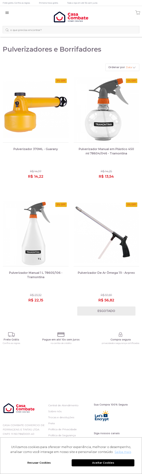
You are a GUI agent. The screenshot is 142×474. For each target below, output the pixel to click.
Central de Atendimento (63, 405)
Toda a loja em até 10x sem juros (82, 3)
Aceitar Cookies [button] (103, 462)
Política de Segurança (62, 435)
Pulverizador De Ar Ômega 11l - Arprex (106, 273)
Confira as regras (11, 343)
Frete (51, 423)
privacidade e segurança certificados (120, 343)
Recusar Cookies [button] (39, 462)
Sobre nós (54, 411)
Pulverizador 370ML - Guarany (35, 149)
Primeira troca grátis (48, 3)
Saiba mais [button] (123, 452)
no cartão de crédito (61, 343)
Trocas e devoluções (61, 417)
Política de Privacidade (62, 429)
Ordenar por (116, 67)
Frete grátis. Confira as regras (16, 3)
